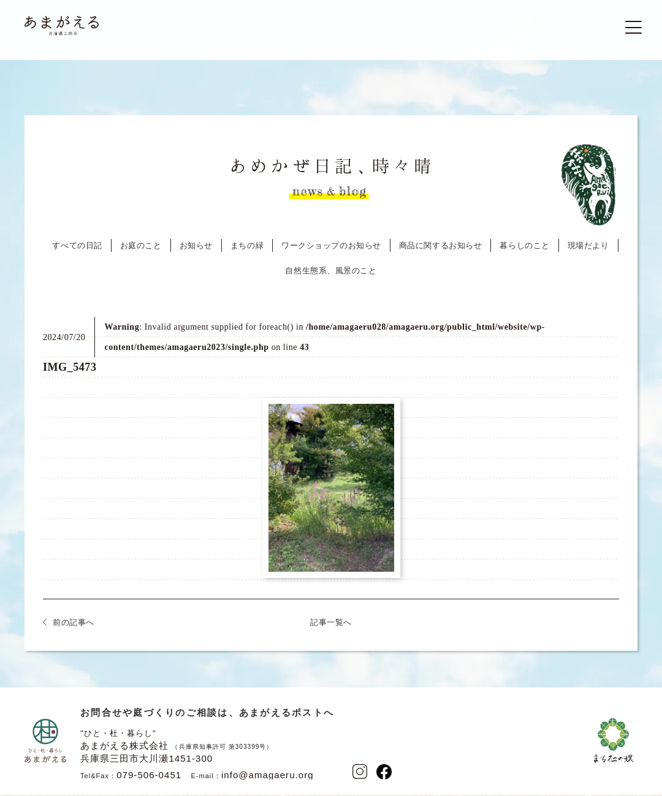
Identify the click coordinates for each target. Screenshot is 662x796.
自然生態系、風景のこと (330, 274)
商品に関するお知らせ (440, 249)
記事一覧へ (331, 626)
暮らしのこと (524, 249)
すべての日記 (77, 249)
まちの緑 (247, 249)
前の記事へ (73, 626)
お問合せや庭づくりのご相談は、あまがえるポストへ (207, 716)
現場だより (588, 249)
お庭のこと (141, 249)
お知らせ (196, 249)
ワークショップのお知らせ (331, 249)
